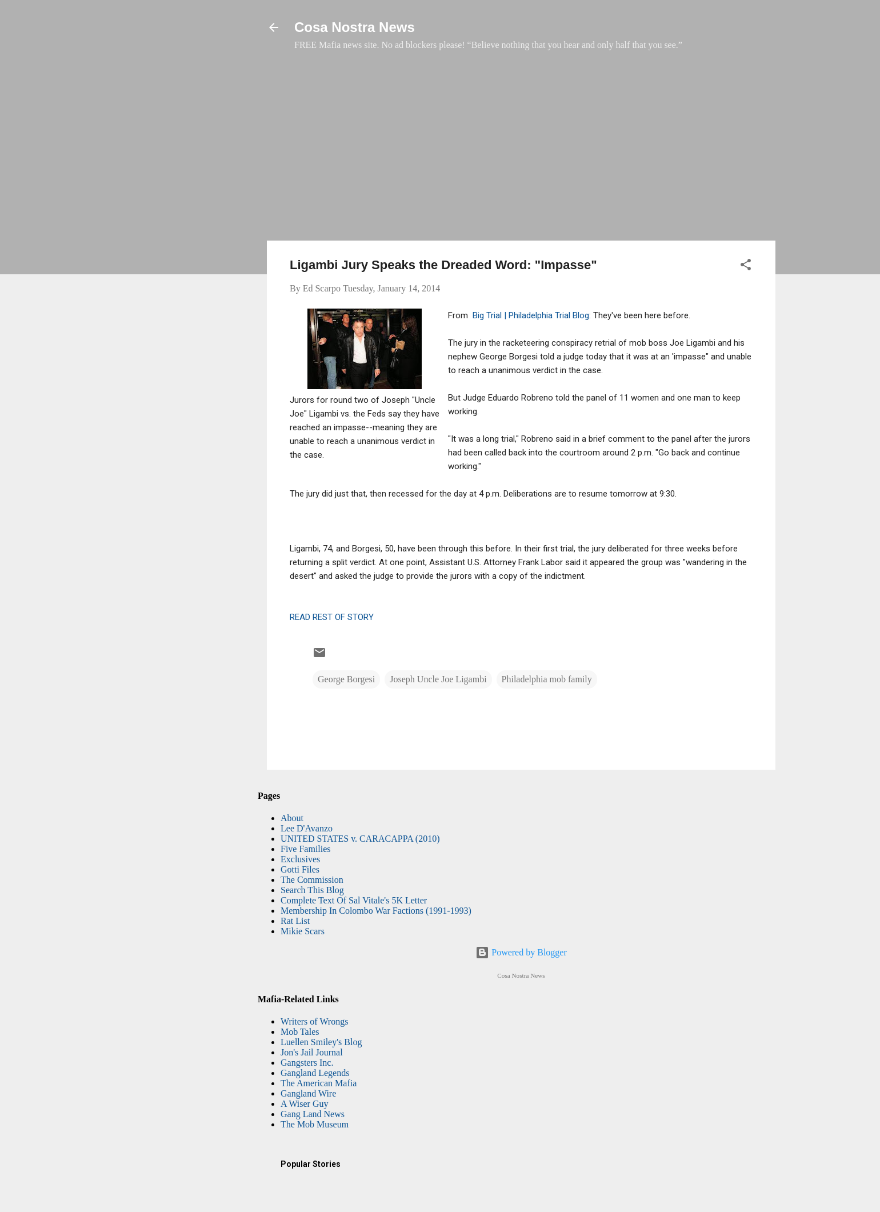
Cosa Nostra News (354, 27)
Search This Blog (312, 890)
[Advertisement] (521, 151)
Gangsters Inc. (307, 1062)
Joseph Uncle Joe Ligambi (438, 679)
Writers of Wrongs (314, 1021)
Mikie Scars (303, 931)
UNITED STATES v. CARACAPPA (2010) (360, 838)
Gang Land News (313, 1114)
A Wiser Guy (305, 1104)
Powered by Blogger (521, 952)
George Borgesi (346, 679)
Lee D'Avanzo (307, 828)
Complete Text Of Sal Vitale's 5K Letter (354, 900)
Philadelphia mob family (547, 679)
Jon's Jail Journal (312, 1052)
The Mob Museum (315, 1124)
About (292, 818)
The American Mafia (319, 1083)
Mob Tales (300, 1032)
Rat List (295, 921)
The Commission (312, 880)
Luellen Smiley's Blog (321, 1042)
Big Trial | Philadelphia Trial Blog (531, 315)
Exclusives (300, 859)
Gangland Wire (308, 1093)
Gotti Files (300, 869)
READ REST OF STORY (332, 617)
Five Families (306, 849)
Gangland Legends (315, 1073)
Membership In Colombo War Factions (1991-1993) (376, 910)
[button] (746, 266)
